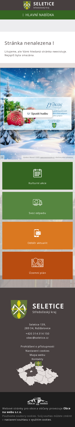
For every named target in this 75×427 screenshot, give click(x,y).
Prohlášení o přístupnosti (37, 346)
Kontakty (37, 359)
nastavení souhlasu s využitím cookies (27, 419)
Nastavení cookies (37, 350)
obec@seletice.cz (37, 337)
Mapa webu (37, 355)
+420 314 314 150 (37, 333)
